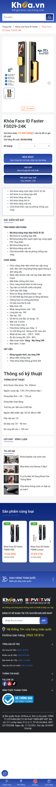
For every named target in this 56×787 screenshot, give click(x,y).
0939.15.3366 (23, 660)
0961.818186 (27, 665)
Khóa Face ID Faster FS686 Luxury (40, 548)
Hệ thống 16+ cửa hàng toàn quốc (29, 629)
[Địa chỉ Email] (21, 620)
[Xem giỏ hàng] (49, 783)
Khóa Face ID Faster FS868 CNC (13, 548)
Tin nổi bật (9, 451)
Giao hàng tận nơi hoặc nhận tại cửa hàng (28, 158)
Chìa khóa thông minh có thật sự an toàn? (35, 488)
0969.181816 (35, 635)
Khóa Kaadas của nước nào (33, 457)
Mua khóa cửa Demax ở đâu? (33, 466)
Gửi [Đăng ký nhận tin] (43, 620)
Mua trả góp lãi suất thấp (28, 169)
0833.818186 (23, 655)
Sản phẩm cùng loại (18, 511)
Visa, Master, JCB (28, 179)
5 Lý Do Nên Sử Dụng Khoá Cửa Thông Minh (34, 478)
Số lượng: (8, 146)
